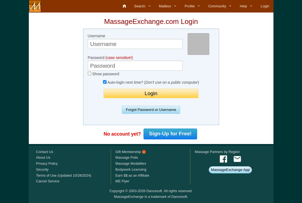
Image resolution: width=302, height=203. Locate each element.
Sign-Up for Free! (170, 133)
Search (139, 6)
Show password (103, 74)
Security (42, 169)
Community (217, 6)
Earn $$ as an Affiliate (132, 175)
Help (243, 6)
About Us (43, 157)
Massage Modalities (130, 163)
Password (135, 63)
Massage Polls (126, 157)
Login (265, 6)
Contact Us (44, 152)
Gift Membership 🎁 (130, 152)
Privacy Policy (47, 163)
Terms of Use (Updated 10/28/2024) (63, 175)
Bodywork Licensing (130, 169)
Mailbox (165, 6)
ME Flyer (122, 181)
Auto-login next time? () (151, 82)
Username (135, 41)
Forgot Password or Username (151, 110)
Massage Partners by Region (217, 152)
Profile (190, 6)
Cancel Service (48, 181)
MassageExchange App (230, 170)
